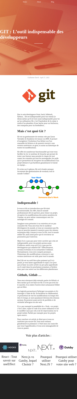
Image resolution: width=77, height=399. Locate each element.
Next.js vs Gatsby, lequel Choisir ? (28, 360)
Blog (52, 2)
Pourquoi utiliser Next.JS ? (46, 360)
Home (25, 2)
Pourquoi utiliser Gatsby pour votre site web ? (66, 360)
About (39, 2)
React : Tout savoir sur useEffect (9, 360)
